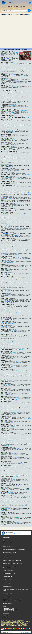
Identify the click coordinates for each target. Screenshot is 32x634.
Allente (2, 165)
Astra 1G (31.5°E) (5, 512)
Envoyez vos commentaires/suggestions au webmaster (14, 549)
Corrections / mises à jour (8, 546)
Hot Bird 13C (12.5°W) (5, 90)
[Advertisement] (16, 32)
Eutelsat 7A (3, 160)
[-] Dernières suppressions (8, 570)
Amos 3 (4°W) (4, 142)
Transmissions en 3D (8, 603)
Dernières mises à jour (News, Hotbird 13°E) (12, 560)
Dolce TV (2, 245)
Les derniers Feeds (8, 616)
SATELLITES (9, 6)
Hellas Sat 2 (3, 243)
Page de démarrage (11, 533)
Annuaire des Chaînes (7, 586)
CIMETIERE (11, 8)
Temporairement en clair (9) (9, 573)
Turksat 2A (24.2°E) (5, 208)
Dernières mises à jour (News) (9, 552)
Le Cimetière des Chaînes (8, 593)
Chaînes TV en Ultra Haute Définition (11, 600)
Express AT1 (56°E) (5, 73)
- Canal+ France (14, 589)
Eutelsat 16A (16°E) (5, 232)
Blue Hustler (14, 52)
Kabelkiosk (3, 120)
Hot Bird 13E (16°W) (5, 123)
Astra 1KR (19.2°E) (5, 338)
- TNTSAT (19, 589)
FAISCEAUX (4, 8)
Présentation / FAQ (6, 537)
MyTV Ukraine (3, 348)
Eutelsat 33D (4, 325)
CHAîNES (16, 6)
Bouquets (4, 589)
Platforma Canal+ (4, 52)
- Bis (23, 589)
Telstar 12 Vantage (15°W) (6, 134)
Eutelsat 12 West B (5, 428)
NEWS (3, 6)
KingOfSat (27, 632)
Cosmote (2, 169)
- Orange (26, 589)
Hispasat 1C (3, 474)
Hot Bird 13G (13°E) (5, 51)
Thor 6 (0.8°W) (4, 268)
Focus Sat (3, 380)
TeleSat (10, 52)
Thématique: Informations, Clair (10, 609)
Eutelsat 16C (4, 314)
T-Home (2, 253)
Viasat (2, 58)
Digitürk (2, 161)
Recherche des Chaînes (8, 576)
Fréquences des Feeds (8, 615)
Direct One (3, 339)
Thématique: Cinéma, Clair (9, 610)
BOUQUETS (22, 6)
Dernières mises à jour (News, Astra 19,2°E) (12, 563)
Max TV (2, 233)
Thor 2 (2, 487)
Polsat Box (3, 139)
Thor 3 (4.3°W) (4, 379)
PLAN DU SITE (19, 8)
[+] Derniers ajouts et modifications (9, 567)
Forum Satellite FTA (8, 617)
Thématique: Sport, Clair (9, 608)
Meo (1, 475)
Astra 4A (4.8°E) (4, 57)
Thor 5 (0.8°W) (4, 155)
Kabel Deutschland (4, 496)
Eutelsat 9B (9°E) (4, 119)
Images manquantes (7, 596)
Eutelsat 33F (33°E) (5, 138)
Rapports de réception (7, 583)
